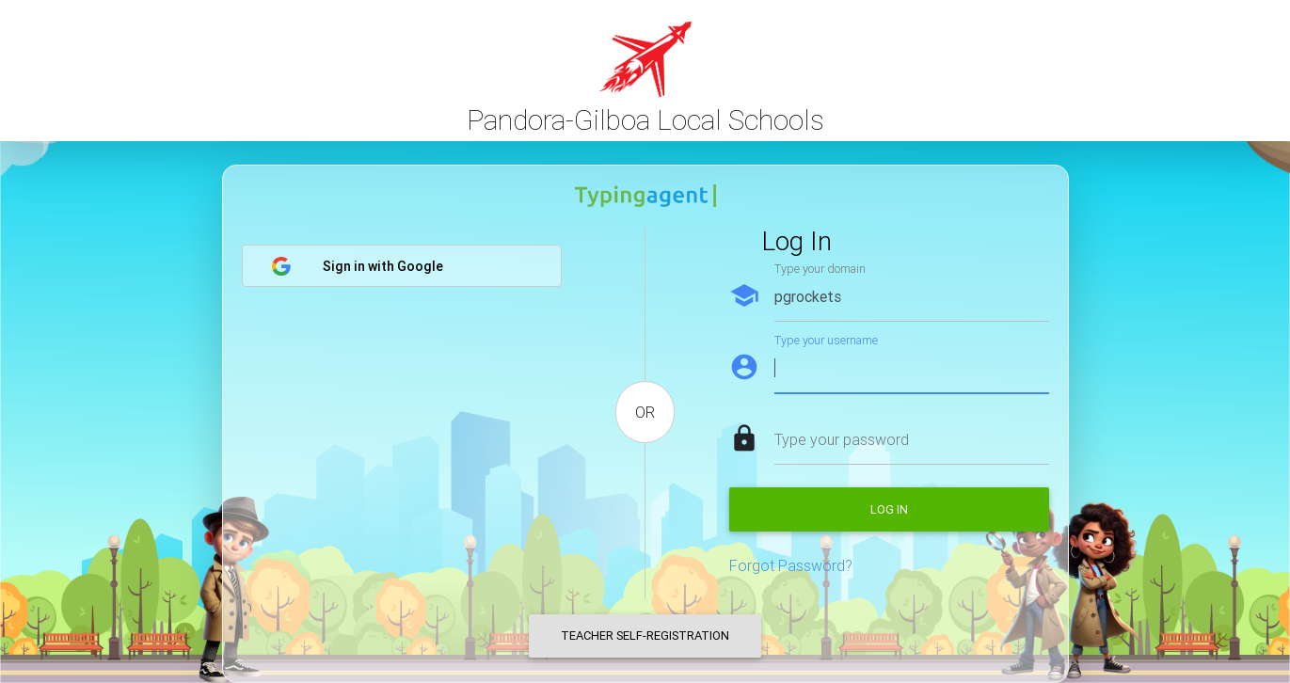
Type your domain (820, 269)
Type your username (826, 340)
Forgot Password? (790, 565)
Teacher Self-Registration (645, 635)
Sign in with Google (357, 266)
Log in (889, 509)
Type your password (841, 439)
